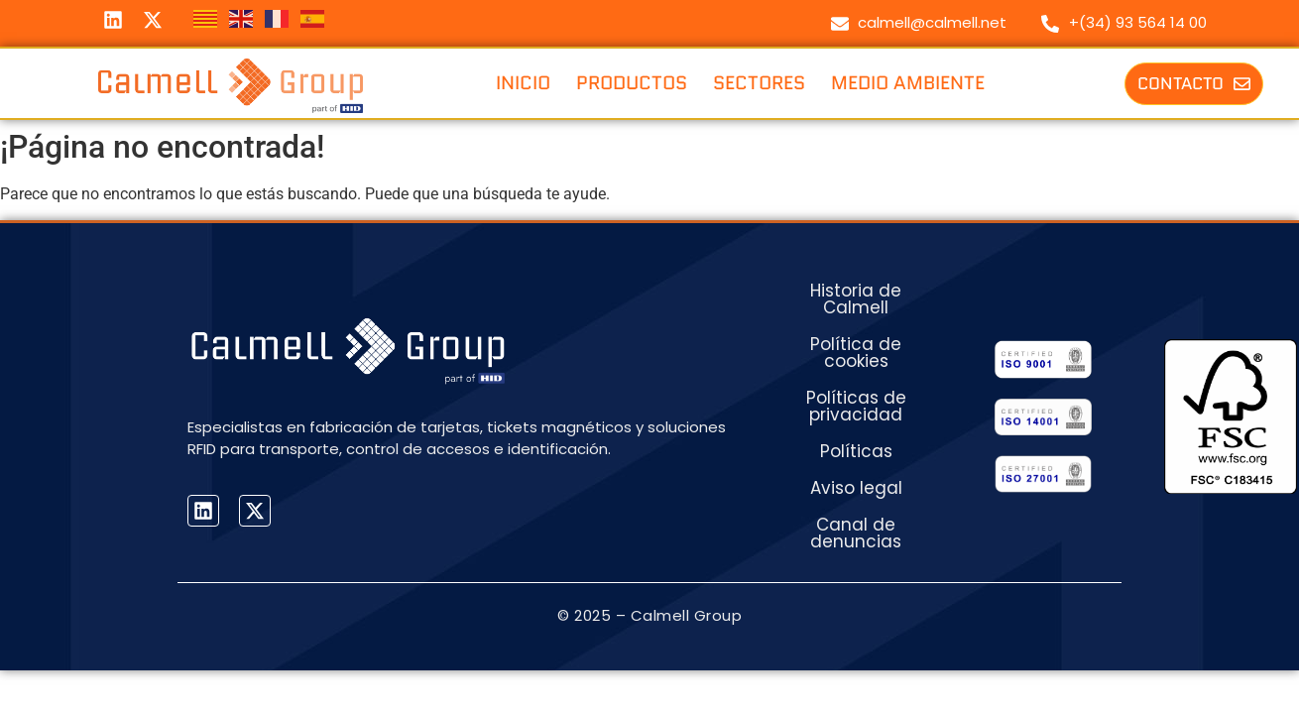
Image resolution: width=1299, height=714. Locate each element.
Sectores (759, 83)
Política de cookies (855, 352)
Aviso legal (856, 488)
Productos (631, 83)
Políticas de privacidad (856, 406)
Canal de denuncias (855, 533)
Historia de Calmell (855, 299)
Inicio (523, 83)
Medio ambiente (908, 83)
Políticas (856, 451)
